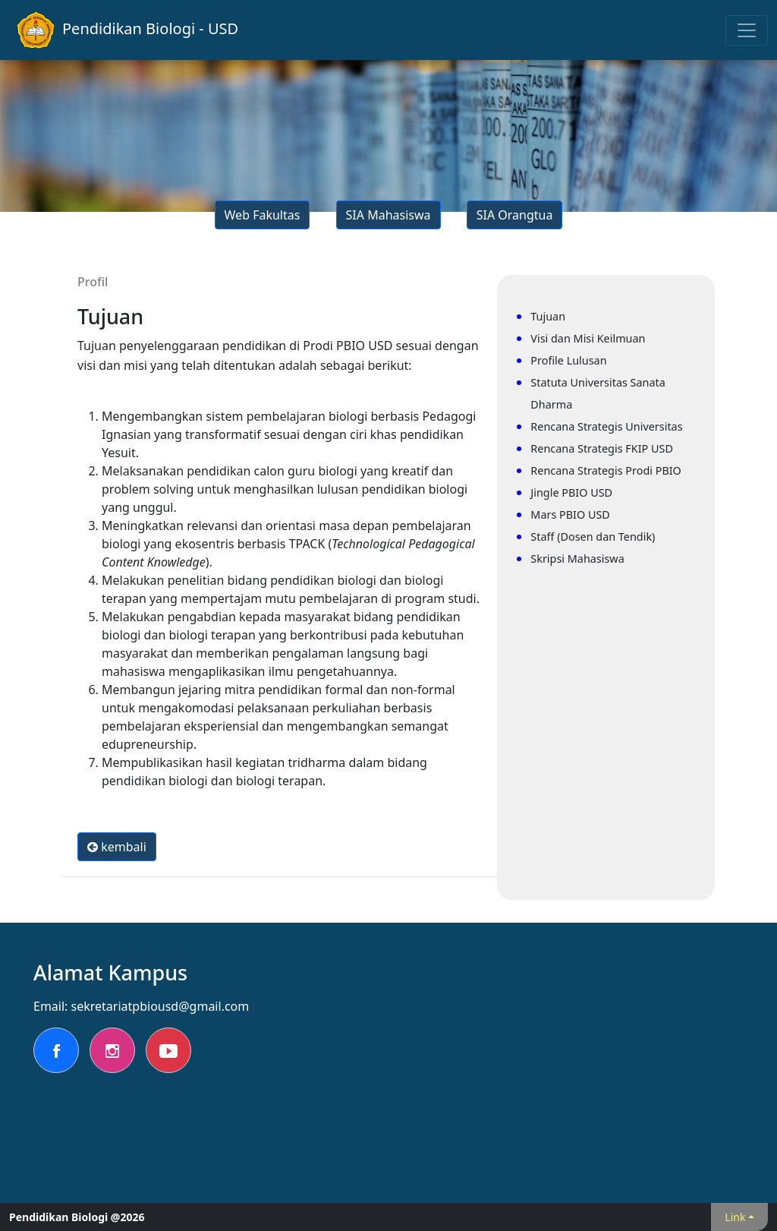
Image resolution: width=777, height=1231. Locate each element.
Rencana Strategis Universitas (606, 426)
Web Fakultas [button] (262, 215)
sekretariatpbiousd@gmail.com (160, 1006)
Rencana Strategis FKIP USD (601, 448)
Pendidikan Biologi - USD (127, 30)
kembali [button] (116, 846)
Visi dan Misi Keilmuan (587, 338)
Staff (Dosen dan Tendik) (592, 536)
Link (735, 1217)
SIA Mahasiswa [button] (388, 215)
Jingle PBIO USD (571, 492)
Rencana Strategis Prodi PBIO (605, 470)
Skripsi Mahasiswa (577, 558)
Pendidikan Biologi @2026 (76, 1217)
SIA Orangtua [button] (515, 215)
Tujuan (547, 316)
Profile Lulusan (568, 360)
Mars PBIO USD (570, 514)
